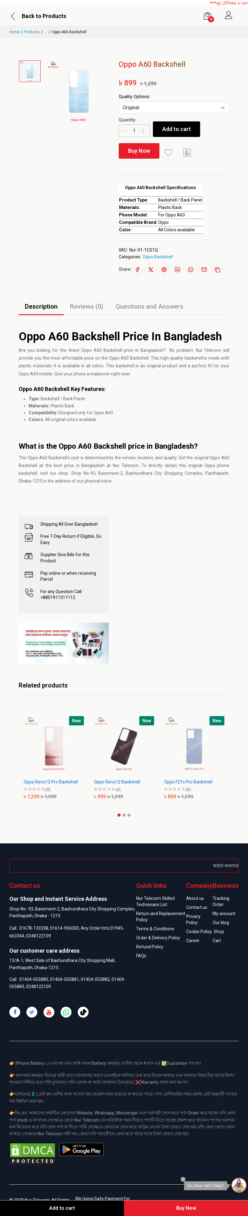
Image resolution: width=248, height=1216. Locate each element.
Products (32, 32)
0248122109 (38, 935)
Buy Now (139, 150)
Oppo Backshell (158, 256)
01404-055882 (95, 979)
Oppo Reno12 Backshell (117, 781)
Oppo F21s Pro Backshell (188, 781)
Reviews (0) (86, 306)
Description (41, 306)
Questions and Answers (149, 306)
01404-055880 (33, 979)
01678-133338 (33, 928)
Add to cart (176, 129)
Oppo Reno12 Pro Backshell (51, 781)
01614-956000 (64, 928)
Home (14, 32)
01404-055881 (64, 979)
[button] (119, 815)
